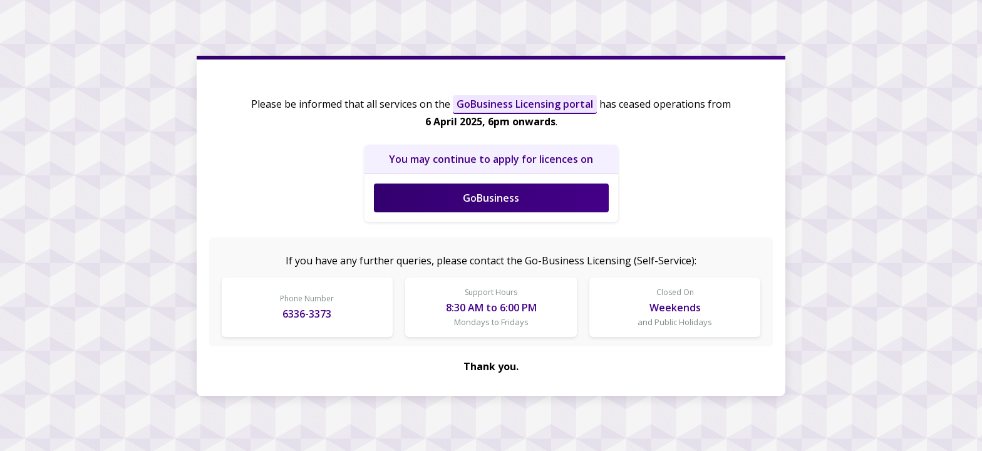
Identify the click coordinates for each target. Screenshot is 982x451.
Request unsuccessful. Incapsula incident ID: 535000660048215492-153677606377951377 (491, 225)
